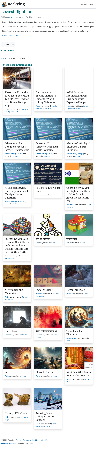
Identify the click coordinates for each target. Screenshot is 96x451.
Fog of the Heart (44, 290)
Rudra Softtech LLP (9, 443)
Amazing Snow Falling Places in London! (45, 416)
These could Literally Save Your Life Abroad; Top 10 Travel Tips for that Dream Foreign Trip (17, 99)
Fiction (7, 376)
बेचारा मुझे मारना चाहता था (46, 331)
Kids (37, 243)
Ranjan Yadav (10, 258)
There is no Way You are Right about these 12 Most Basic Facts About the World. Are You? (78, 194)
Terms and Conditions (31, 440)
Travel (7, 109)
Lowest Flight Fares (10, 35)
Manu (53, 243)
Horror (68, 294)
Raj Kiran (16, 156)
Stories (84, 4)
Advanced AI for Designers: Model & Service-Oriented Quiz (17, 146)
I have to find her (45, 372)
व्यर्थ (6, 372)
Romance (39, 294)
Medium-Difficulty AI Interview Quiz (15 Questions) (78, 146)
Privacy (18, 440)
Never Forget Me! (75, 290)
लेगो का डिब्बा (71, 239)
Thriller (7, 297)
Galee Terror (11, 331)
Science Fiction (71, 338)
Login (91, 4)
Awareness (70, 205)
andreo (11, 17)
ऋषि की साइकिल (43, 239)
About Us (44, 440)
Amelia (86, 294)
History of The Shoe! (16, 413)
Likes (6, 44)
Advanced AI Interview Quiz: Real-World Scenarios (47, 146)
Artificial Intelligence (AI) (13, 154)
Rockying (13, 4)
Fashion (69, 379)
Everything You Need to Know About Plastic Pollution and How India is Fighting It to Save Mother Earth (17, 245)
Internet (38, 195)
